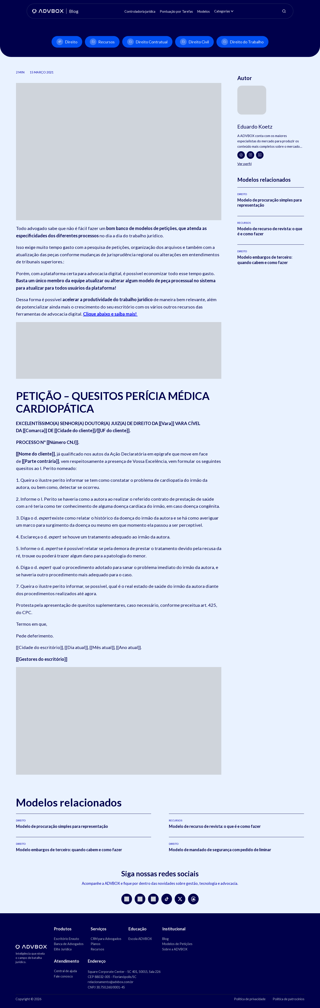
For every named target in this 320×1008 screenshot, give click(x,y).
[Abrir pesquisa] (284, 11)
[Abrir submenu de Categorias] (232, 11)
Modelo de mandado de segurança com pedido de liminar (220, 849)
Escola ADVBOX (140, 939)
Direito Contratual (147, 41)
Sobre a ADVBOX (174, 949)
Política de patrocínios (288, 999)
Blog (165, 939)
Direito (66, 41)
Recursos (102, 41)
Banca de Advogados (69, 944)
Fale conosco (63, 976)
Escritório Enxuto (66, 939)
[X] (180, 899)
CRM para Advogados (106, 939)
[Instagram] (250, 155)
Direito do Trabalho (242, 41)
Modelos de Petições (177, 944)
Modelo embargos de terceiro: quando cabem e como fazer (264, 260)
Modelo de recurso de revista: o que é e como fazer (215, 826)
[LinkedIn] (260, 155)
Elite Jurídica (63, 949)
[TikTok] (166, 899)
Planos (95, 944)
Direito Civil (194, 41)
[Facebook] (241, 155)
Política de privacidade (250, 999)
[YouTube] (140, 899)
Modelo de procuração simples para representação (62, 826)
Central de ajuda (65, 971)
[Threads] (193, 899)
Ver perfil (244, 163)
